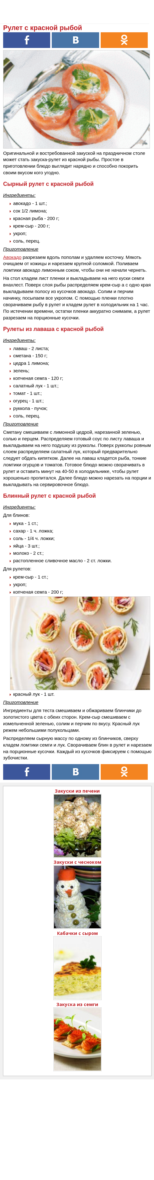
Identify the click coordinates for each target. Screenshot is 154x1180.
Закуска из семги (77, 1004)
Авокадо (12, 257)
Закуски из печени (77, 791)
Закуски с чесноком (77, 862)
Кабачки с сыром (77, 933)
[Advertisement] (77, 1123)
